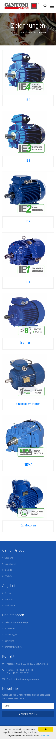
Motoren (8, 599)
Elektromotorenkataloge (16, 622)
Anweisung (9, 628)
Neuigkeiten (10, 564)
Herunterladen (25, 32)
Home (13, 32)
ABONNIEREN (28, 714)
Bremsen (8, 593)
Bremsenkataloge (13, 646)
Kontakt (8, 570)
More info (45, 735)
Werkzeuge (9, 605)
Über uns (8, 557)
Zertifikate (9, 640)
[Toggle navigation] (52, 6)
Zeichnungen (10, 634)
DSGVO (8, 576)
